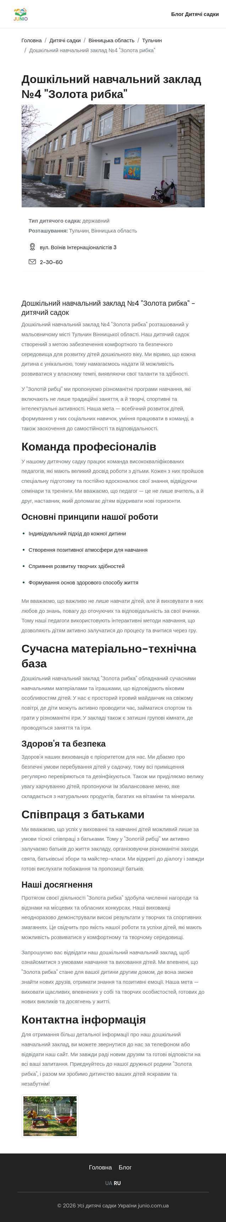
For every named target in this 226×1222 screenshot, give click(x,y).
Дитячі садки (202, 14)
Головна (100, 1167)
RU (117, 1183)
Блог (178, 14)
